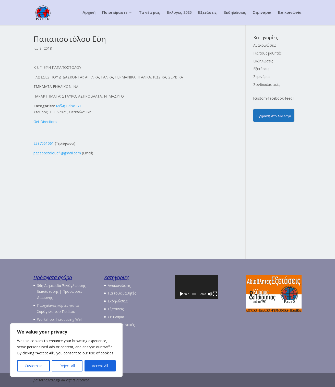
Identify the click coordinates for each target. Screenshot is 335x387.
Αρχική (88, 13)
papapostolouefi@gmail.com (57, 153)
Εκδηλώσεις (234, 13)
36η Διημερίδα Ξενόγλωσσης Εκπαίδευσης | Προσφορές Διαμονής (61, 291)
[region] (66, 350)
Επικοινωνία (290, 13)
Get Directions (45, 121)
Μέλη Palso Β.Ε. (69, 105)
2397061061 (43, 143)
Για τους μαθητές (267, 53)
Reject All (67, 365)
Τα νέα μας (149, 13)
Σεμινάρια (262, 13)
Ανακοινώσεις (264, 45)
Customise (33, 365)
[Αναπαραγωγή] (181, 301)
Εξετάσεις (207, 13)
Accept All (100, 365)
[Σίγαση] (218, 301)
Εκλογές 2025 (179, 13)
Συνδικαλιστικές (266, 84)
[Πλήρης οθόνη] (225, 301)
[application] (203, 290)
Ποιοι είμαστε (114, 13)
